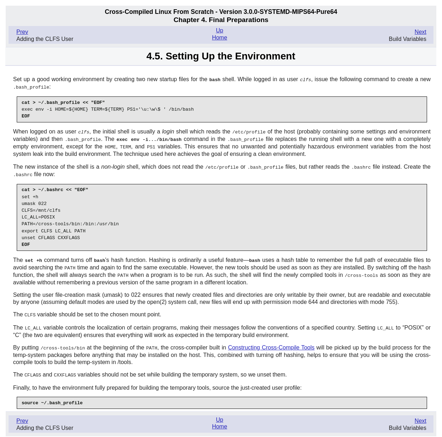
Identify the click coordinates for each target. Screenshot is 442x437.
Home (219, 38)
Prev (22, 32)
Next (420, 32)
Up (219, 30)
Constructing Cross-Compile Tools (271, 343)
